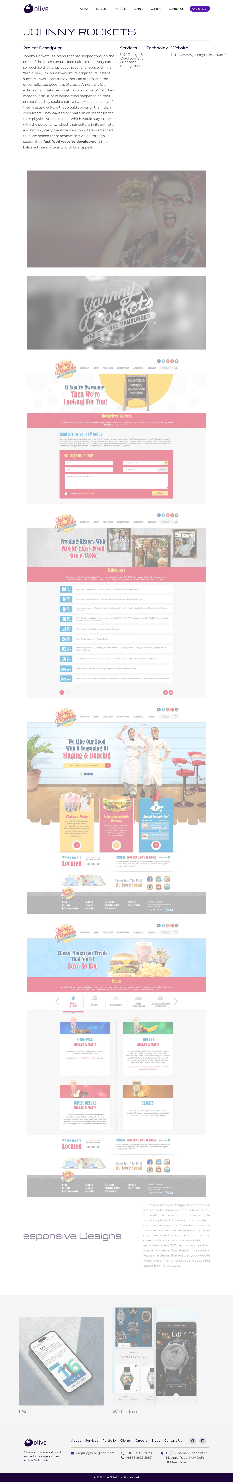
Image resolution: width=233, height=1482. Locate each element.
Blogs (155, 1440)
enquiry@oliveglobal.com (92, 1453)
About (84, 8)
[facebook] (192, 1440)
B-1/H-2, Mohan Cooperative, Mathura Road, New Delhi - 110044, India (184, 1457)
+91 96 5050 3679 (136, 1453)
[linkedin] (202, 1440)
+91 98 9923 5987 (136, 1458)
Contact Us (176, 8)
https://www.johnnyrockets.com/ (198, 55)
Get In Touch (199, 8)
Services (101, 8)
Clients (138, 8)
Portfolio (120, 8)
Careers (156, 8)
